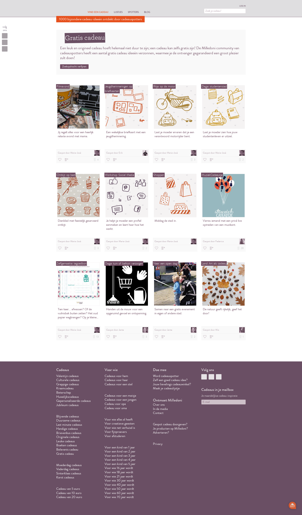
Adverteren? (161, 432)
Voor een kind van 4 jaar (120, 459)
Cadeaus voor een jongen (121, 399)
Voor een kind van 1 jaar (120, 447)
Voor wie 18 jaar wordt (119, 472)
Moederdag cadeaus (69, 465)
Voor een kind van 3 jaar (120, 455)
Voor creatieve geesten (119, 423)
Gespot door (79, 153)
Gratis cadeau (65, 453)
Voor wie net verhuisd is (120, 427)
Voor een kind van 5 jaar (120, 463)
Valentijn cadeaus (67, 376)
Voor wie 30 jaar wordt (119, 480)
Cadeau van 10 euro (68, 493)
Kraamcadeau (65, 388)
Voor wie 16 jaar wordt (119, 468)
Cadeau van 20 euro (69, 497)
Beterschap (63, 392)
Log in (242, 6)
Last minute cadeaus (69, 424)
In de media (160, 408)
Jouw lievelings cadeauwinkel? (172, 384)
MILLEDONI (67, 9)
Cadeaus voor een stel (119, 384)
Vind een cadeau (98, 12)
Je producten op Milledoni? (170, 428)
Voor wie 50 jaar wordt (119, 488)
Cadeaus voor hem (116, 376)
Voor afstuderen (115, 436)
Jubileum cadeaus (67, 405)
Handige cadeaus (67, 428)
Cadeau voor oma (116, 408)
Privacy (158, 443)
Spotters (133, 12)
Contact (158, 412)
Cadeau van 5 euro (68, 488)
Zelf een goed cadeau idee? (170, 380)
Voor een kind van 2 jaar (120, 451)
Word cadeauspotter (166, 376)
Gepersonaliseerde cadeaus (73, 400)
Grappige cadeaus (67, 384)
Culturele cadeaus (67, 380)
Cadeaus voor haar (116, 380)
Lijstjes (118, 12)
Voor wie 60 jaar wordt (119, 493)
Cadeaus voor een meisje (120, 395)
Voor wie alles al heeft (119, 419)
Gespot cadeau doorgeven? (170, 424)
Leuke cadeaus (65, 441)
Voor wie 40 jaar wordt (119, 484)
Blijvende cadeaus (67, 416)
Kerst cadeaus (65, 477)
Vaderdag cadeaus (67, 469)
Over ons (159, 404)
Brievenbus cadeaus (68, 433)
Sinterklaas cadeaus (68, 473)
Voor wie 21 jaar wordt (119, 476)
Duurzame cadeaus (68, 420)
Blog (147, 12)
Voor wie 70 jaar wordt (119, 497)
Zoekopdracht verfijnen (74, 67)
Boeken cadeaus (66, 445)
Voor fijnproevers (116, 431)
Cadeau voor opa (115, 403)
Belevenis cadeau (67, 449)
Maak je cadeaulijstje (166, 388)
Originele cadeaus (67, 437)
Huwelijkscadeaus (67, 396)
